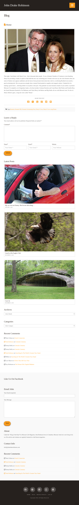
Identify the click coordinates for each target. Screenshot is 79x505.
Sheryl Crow (39, 109)
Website (54, 144)
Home (28, 494)
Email (30, 144)
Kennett (12, 109)
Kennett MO (18, 109)
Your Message (39, 401)
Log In (50, 494)
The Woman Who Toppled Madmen (24, 364)
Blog (33, 494)
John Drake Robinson (16, 5)
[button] (72, 5)
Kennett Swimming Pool (28, 109)
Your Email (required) (39, 394)
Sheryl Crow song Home (49, 109)
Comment (7, 124)
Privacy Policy (41, 494)
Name (6, 144)
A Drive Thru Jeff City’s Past (21, 360)
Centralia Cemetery (21, 342)
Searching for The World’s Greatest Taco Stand (28, 353)
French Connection (20, 338)
